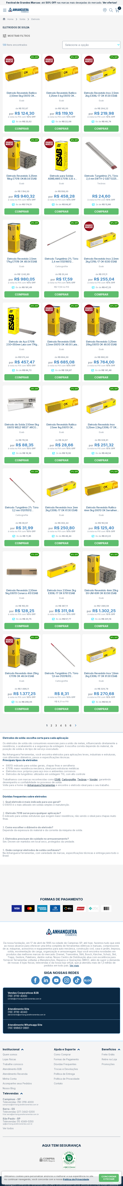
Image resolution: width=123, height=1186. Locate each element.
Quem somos (10, 1054)
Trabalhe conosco (13, 1064)
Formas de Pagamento (66, 1059)
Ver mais (74, 965)
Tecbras (82, 779)
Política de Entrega (64, 1073)
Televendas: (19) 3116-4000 (18, 1102)
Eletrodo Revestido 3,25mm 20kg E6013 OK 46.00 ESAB (101, 343)
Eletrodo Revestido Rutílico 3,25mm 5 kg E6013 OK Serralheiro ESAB (61, 95)
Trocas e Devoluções (66, 1069)
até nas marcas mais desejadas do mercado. (61, 2)
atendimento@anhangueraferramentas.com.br (26, 1015)
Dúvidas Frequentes (65, 1064)
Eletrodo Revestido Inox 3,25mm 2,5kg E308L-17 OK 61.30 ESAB (101, 427)
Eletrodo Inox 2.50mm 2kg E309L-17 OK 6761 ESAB (61, 592)
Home (10, 19)
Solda (22, 19)
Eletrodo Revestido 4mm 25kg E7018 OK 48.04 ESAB (22, 674)
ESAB (57, 779)
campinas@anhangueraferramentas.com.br (20, 1105)
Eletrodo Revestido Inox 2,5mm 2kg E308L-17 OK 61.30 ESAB (101, 94)
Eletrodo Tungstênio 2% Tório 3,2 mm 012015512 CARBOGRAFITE (22, 510)
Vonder (93, 779)
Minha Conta (10, 1078)
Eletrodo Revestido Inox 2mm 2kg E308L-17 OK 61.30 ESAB (61, 509)
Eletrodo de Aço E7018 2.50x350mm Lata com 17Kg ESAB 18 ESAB (21, 344)
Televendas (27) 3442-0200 (19, 1111)
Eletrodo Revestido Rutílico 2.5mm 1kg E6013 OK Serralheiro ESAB (61, 427)
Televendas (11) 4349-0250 (18, 1121)
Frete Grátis (108, 1054)
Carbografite (69, 779)
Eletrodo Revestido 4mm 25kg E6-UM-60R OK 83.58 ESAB (101, 592)
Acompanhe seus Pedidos (17, 1083)
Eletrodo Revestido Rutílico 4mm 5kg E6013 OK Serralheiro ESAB (101, 510)
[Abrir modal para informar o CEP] (105, 10)
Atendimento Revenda (15, 1073)
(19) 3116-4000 (17, 996)
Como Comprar (62, 1054)
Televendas (13, 1093)
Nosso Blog (9, 1088)
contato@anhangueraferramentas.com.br (24, 999)
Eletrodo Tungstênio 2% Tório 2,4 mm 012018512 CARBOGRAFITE (61, 261)
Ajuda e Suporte (67, 1049)
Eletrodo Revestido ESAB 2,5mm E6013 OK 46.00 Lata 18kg (61, 344)
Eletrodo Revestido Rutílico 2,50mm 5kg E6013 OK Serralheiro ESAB (22, 95)
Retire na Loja (109, 1059)
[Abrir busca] (111, 10)
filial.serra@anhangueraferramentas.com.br (21, 1114)
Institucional (13, 1049)
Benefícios (111, 1049)
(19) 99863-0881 (18, 1028)
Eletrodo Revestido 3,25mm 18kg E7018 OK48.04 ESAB (22, 177)
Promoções (108, 1064)
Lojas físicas (9, 1059)
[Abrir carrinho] (117, 10)
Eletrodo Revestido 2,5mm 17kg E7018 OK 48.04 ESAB (22, 260)
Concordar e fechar (108, 1177)
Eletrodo (35, 19)
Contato (58, 1083)
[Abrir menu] (5, 10)
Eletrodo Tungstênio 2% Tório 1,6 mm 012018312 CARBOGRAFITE (61, 676)
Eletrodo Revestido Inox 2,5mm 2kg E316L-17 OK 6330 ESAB (101, 260)
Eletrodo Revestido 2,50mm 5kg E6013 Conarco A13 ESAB (21, 592)
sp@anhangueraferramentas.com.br (17, 1124)
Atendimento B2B (12, 1069)
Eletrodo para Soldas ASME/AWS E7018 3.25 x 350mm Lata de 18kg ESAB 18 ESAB (61, 180)
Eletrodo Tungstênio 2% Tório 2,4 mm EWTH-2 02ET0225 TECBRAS (101, 178)
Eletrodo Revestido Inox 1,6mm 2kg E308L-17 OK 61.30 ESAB (101, 674)
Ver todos (8, 1128)
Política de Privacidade (67, 1078)
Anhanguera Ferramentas (41, 785)
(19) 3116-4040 (17, 1012)
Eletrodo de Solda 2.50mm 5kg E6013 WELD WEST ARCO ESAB (22, 427)
